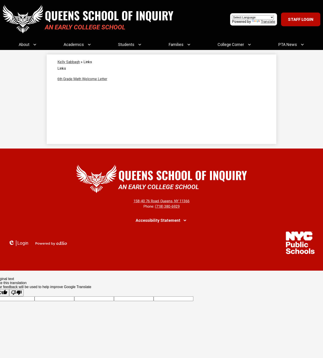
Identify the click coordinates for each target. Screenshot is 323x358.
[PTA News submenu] (291, 44)
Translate (263, 21)
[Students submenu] (129, 44)
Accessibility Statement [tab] (158, 220)
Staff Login (300, 19)
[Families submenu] (179, 44)
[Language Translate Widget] (253, 17)
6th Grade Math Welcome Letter (82, 79)
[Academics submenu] (77, 44)
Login (18, 243)
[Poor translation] (16, 292)
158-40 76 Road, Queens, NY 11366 (161, 201)
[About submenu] (27, 44)
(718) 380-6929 (167, 206)
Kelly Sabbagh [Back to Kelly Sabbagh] (68, 62)
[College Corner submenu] (234, 44)
